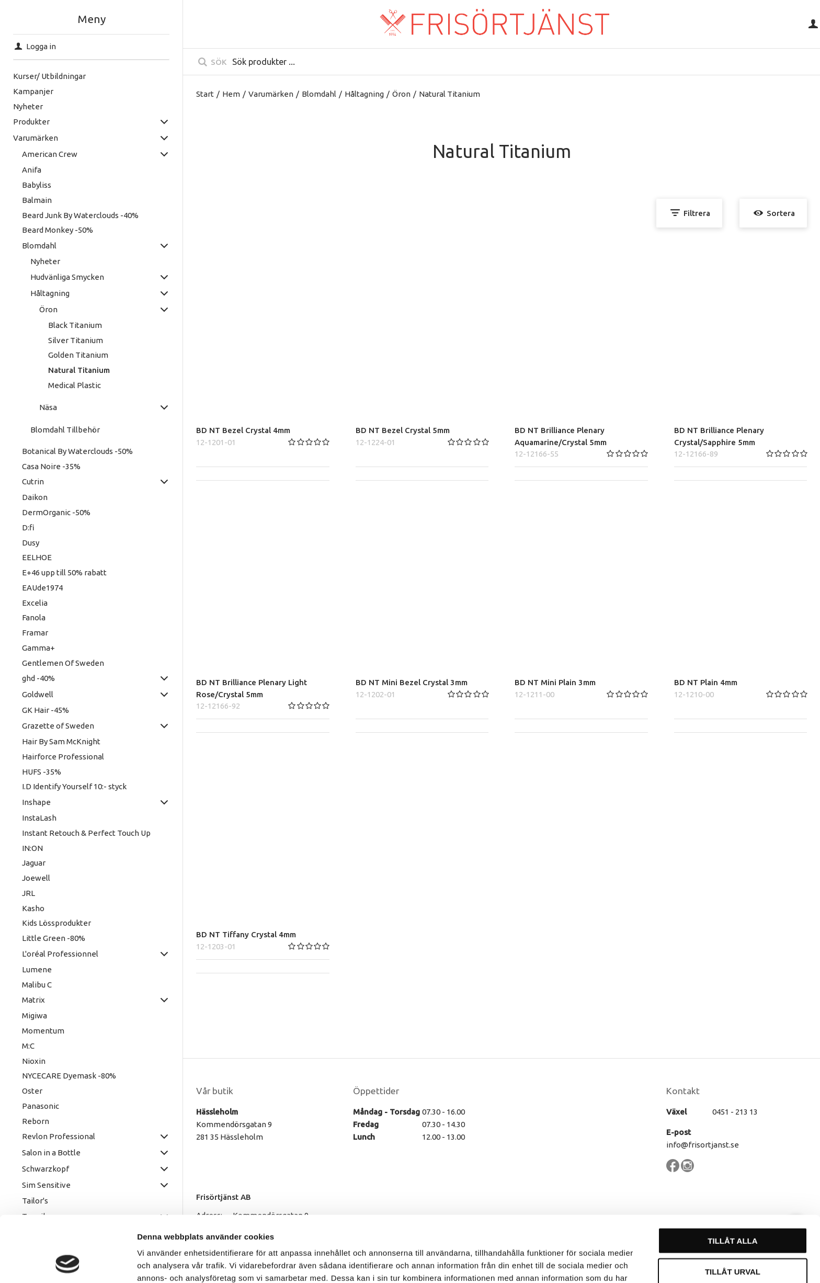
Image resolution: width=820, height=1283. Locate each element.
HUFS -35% (41, 771)
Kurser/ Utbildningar (49, 76)
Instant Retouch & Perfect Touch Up (86, 832)
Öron (48, 309)
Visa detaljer (568, 1262)
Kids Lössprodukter (56, 922)
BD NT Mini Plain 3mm (555, 682)
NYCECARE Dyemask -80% (69, 1075)
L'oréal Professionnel (60, 953)
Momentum (43, 1030)
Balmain (37, 200)
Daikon (35, 497)
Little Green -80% (53, 938)
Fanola (33, 617)
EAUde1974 (42, 587)
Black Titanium (75, 325)
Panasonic (40, 1106)
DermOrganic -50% (56, 512)
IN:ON (32, 848)
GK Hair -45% (45, 710)
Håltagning (50, 293)
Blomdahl (39, 245)
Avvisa (733, 1239)
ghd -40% (38, 678)
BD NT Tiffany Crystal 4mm (246, 934)
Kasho (33, 908)
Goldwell (37, 694)
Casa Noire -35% (51, 466)
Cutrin (33, 481)
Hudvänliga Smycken (67, 277)
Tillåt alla (732, 1178)
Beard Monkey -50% (57, 229)
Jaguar (33, 862)
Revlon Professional (58, 1136)
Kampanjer (33, 91)
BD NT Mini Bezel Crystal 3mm (412, 682)
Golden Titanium (78, 354)
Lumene (37, 969)
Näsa (48, 407)
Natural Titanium (79, 370)
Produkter (31, 121)
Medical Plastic (74, 385)
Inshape (36, 802)
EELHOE (37, 557)
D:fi (28, 527)
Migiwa (34, 1015)
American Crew (49, 154)
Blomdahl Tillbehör (65, 429)
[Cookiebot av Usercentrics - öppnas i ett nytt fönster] (67, 1262)
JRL (28, 893)
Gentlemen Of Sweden (63, 662)
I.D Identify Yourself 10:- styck (74, 786)
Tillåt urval (732, 1209)
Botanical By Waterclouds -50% (77, 451)
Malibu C (37, 984)
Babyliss (36, 184)
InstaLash (39, 817)
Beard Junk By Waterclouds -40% (80, 215)
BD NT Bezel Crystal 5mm (403, 430)
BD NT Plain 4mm (705, 682)
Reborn (35, 1121)
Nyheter (28, 106)
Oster (32, 1090)
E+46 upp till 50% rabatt (64, 572)
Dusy (30, 542)
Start (205, 93)
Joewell (36, 877)
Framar (35, 632)
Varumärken (35, 137)
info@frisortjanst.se (702, 1144)
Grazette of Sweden (58, 725)
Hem (231, 93)
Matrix (33, 999)
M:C (28, 1045)
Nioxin (33, 1061)
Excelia (35, 602)
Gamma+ (38, 647)
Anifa (31, 169)
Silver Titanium (75, 340)
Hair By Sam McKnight (61, 741)
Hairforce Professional (63, 756)
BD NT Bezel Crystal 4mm (243, 430)
